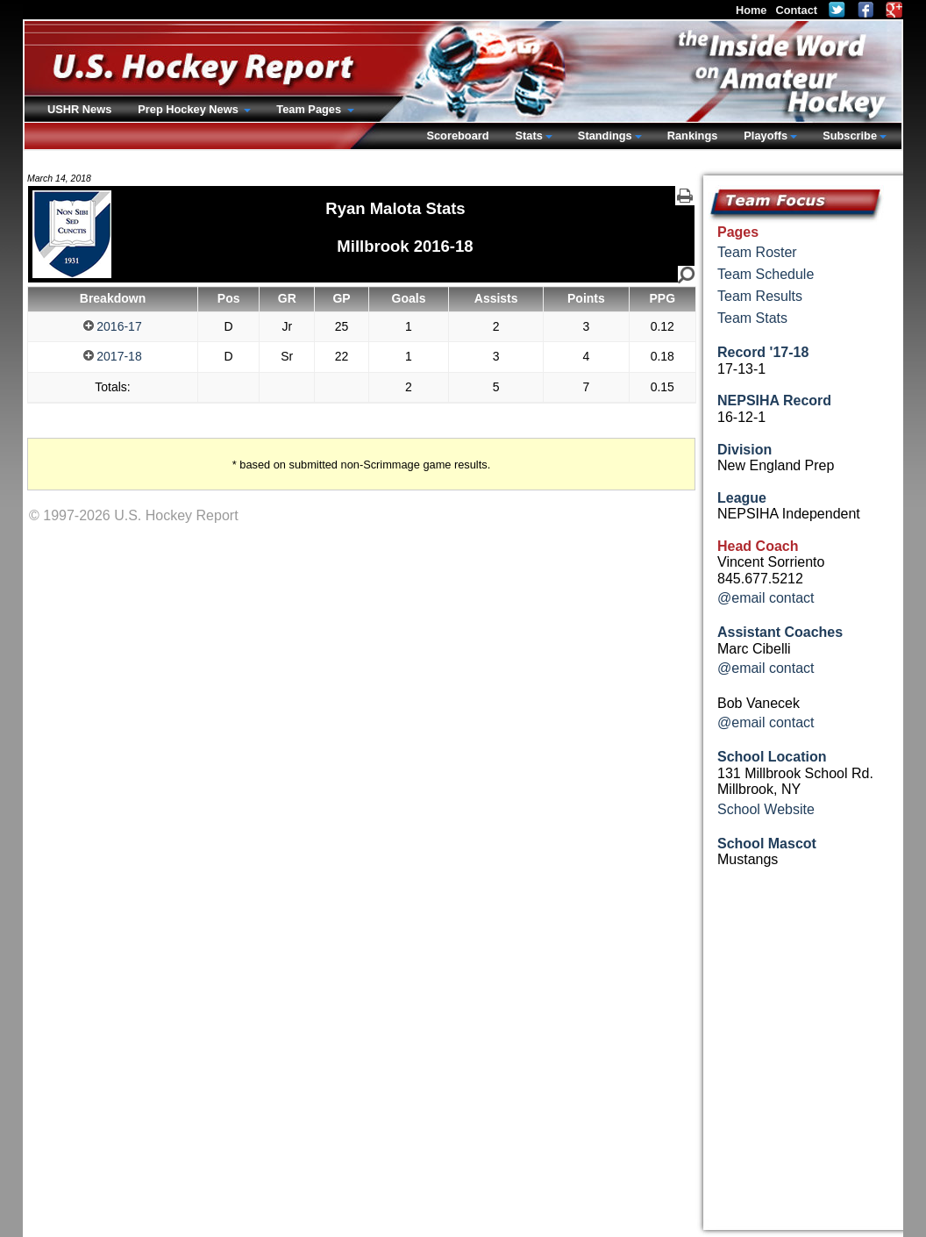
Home (751, 10)
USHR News (79, 109)
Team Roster (757, 252)
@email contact (766, 597)
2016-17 (112, 326)
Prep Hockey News (189, 109)
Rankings (692, 135)
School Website (766, 809)
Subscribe (850, 135)
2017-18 (112, 356)
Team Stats (752, 318)
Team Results (759, 296)
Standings (605, 135)
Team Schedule (765, 274)
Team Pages (310, 109)
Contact (796, 10)
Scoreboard (457, 135)
